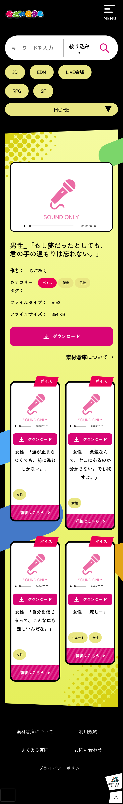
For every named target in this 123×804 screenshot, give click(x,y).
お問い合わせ (88, 749)
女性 (19, 494)
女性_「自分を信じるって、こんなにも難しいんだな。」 (35, 620)
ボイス (47, 282)
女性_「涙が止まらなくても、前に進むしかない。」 (35, 460)
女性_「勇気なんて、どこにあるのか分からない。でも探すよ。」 (90, 464)
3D (14, 72)
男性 (82, 282)
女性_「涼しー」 (90, 611)
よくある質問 (35, 749)
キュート (77, 637)
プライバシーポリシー (61, 768)
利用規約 (88, 731)
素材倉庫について (34, 731)
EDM (41, 72)
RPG (16, 90)
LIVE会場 (75, 72)
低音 (66, 282)
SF (43, 90)
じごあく (38, 270)
